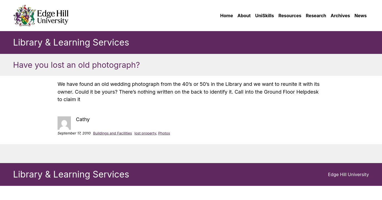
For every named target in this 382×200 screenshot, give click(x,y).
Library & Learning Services (71, 42)
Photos (164, 133)
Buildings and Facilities (112, 133)
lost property (145, 133)
